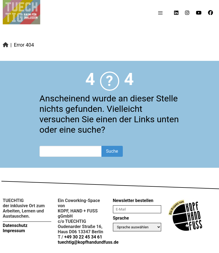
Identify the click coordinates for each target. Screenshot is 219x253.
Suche (112, 151)
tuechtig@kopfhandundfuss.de (88, 242)
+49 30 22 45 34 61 (83, 237)
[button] (160, 13)
